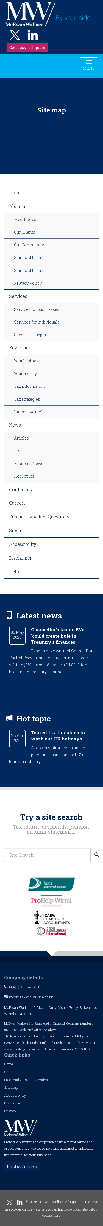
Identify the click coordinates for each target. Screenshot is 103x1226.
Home (15, 192)
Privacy (10, 1110)
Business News (28, 463)
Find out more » (22, 1166)
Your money (25, 373)
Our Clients (24, 232)
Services (18, 296)
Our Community (29, 244)
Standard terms (28, 257)
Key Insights (22, 348)
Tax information (29, 386)
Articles (21, 438)
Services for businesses (36, 309)
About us (18, 206)
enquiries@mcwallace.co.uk (28, 997)
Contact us (20, 489)
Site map (18, 530)
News (15, 425)
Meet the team (27, 219)
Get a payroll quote (27, 47)
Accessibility (22, 544)
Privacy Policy (28, 283)
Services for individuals (37, 322)
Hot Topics (24, 476)
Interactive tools (29, 411)
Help (14, 571)
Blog (18, 450)
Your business (27, 360)
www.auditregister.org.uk (22, 1049)
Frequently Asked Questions (39, 516)
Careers (17, 503)
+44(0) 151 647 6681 (22, 986)
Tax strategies (27, 399)
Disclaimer (20, 558)
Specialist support (31, 334)
